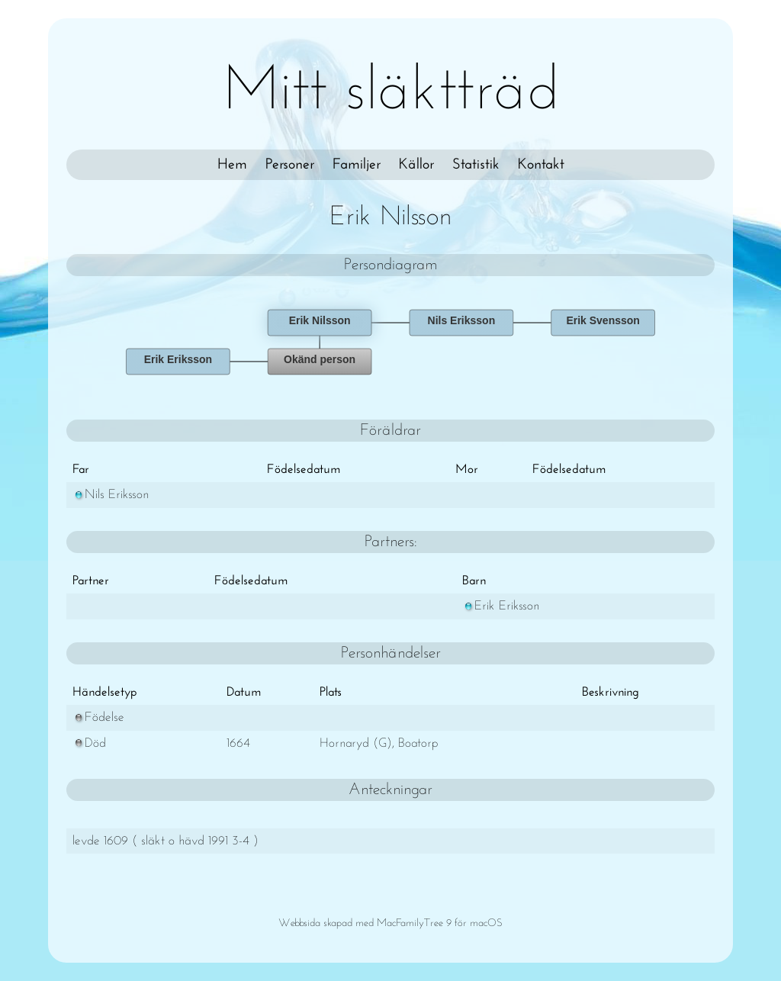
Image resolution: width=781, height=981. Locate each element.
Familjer (357, 164)
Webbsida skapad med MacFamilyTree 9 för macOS (390, 923)
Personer (289, 164)
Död (89, 743)
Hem (232, 164)
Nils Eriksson (110, 494)
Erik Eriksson (500, 606)
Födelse (98, 717)
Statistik (476, 164)
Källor (416, 164)
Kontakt (541, 164)
